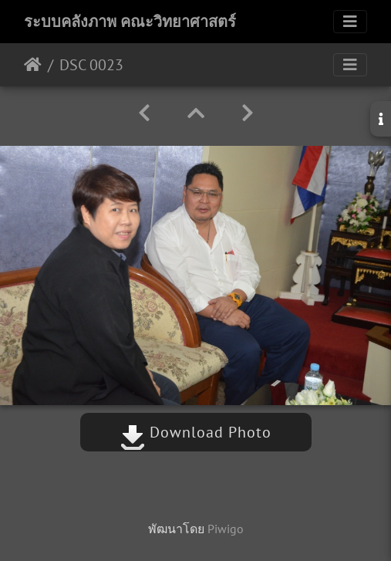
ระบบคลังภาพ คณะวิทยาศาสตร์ (130, 22)
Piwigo (225, 528)
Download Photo (195, 432)
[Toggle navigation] (350, 21)
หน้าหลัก (33, 64)
